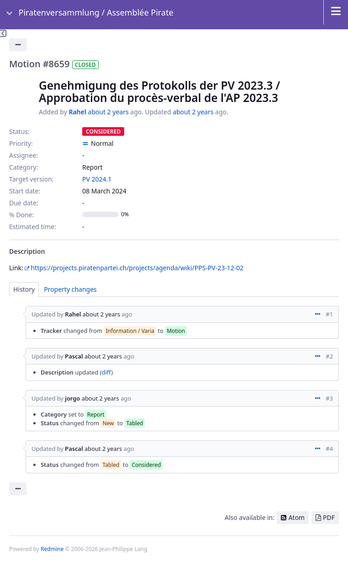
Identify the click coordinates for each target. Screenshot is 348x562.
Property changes (70, 289)
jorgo (72, 398)
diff (106, 372)
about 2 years (108, 111)
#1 (329, 314)
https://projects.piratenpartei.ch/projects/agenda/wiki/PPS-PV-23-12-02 (137, 267)
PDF (329, 517)
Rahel (77, 111)
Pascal (74, 356)
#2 (329, 356)
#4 (329, 448)
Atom (297, 517)
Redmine (52, 549)
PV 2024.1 (96, 179)
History (24, 289)
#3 (329, 398)
